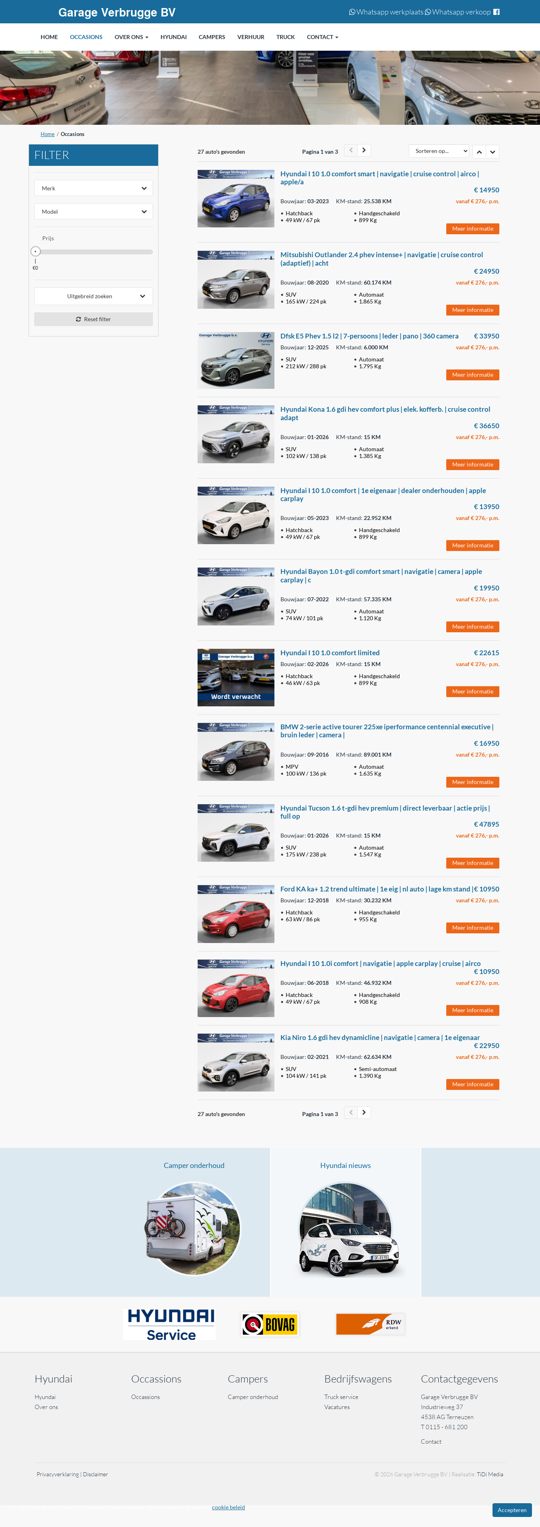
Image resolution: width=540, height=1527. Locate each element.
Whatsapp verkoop (458, 11)
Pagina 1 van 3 (320, 151)
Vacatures (337, 1407)
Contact (431, 1441)
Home (48, 134)
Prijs (48, 238)
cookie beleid (228, 1507)
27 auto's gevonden (221, 151)
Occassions (146, 1397)
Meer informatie (472, 228)
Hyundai (45, 1397)
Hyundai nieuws (345, 1165)
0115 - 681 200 (447, 1427)
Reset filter (93, 319)
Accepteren (512, 1509)
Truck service (341, 1397)
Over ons (46, 1407)
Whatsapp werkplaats (386, 11)
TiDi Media (490, 1474)
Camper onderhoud (194, 1165)
